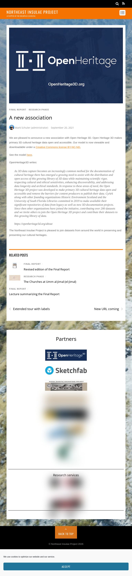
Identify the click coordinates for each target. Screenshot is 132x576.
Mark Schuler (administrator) (31, 127)
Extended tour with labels (29, 309)
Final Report (17, 109)
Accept (66, 566)
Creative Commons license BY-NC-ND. (58, 147)
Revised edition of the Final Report (47, 269)
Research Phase (39, 109)
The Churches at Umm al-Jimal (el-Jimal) (50, 282)
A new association (30, 117)
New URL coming (108, 309)
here (29, 154)
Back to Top (66, 534)
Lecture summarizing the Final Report (34, 294)
